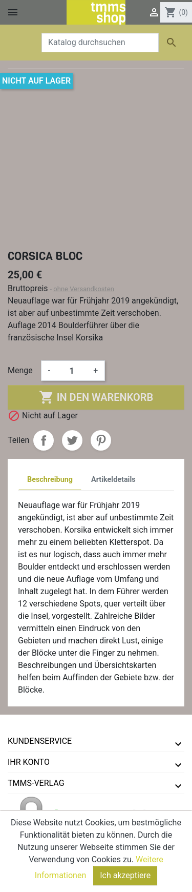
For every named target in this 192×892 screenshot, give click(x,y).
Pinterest (101, 440)
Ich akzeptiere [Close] (125, 877)
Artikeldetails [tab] (113, 479)
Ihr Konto (29, 762)
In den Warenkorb (96, 397)
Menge (20, 370)
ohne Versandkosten (83, 289)
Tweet (72, 440)
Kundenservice (40, 741)
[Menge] (71, 370)
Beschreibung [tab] (50, 479)
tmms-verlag (36, 783)
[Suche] (100, 42)
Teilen (43, 440)
